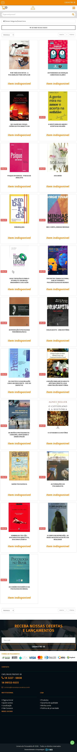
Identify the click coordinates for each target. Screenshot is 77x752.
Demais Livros (21, 21)
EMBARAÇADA (19, 227)
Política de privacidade (49, 708)
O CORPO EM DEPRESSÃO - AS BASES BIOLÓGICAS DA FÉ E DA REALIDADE (58, 537)
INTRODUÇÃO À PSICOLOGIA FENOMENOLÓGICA (19, 331)
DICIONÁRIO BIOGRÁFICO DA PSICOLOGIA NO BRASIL (19, 588)
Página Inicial (7, 700)
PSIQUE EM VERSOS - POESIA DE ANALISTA (19, 177)
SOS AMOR (58, 176)
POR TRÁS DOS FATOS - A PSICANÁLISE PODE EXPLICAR (19, 74)
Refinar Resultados (38, 27)
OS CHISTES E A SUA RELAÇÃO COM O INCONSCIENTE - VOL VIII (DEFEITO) (19, 383)
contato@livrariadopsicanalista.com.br (17, 687)
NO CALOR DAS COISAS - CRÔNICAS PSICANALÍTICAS (19, 125)
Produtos (44, 700)
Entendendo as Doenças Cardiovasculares (58, 74)
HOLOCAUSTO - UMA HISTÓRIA (57, 330)
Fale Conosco (7, 708)
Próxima (72, 35)
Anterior (61, 35)
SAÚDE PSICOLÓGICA (19, 484)
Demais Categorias (11, 21)
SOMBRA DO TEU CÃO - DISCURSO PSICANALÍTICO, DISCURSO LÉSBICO (19, 537)
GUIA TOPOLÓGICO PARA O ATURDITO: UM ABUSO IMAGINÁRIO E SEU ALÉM (19, 280)
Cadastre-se (69, 2)
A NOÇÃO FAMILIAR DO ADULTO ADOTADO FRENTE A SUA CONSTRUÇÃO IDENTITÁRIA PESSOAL (58, 384)
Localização (7, 706)
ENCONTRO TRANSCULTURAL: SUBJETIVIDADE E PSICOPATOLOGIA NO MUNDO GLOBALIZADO (58, 281)
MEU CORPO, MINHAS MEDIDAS (57, 227)
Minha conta (45, 706)
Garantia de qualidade (49, 703)
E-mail (2, 3)
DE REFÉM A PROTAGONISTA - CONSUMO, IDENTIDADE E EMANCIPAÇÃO (19, 435)
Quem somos (7, 703)
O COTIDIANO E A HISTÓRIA (58, 433)
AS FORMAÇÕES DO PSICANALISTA (58, 485)
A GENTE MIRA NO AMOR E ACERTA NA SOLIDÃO (57, 125)
